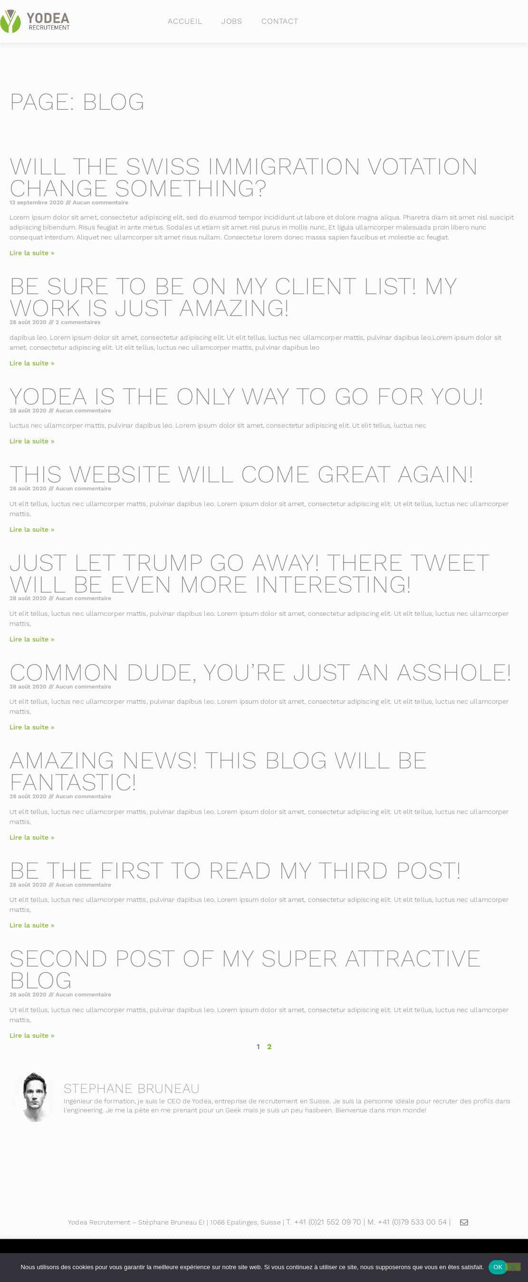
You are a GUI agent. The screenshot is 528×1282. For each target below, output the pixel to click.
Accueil (185, 21)
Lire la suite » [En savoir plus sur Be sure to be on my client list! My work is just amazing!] (32, 363)
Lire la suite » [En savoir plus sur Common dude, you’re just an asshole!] (32, 727)
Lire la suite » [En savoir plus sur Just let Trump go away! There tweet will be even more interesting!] (32, 639)
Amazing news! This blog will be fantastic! (218, 771)
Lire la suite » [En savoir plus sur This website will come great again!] (32, 529)
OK (497, 1267)
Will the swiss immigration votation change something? (244, 177)
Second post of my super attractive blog (245, 969)
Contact (279, 21)
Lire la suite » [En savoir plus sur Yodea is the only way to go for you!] (32, 441)
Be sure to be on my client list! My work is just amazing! (233, 297)
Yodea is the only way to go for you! (246, 396)
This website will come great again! (242, 474)
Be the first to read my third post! (235, 870)
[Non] (513, 1267)
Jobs (232, 21)
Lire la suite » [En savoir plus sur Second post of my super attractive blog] (32, 1035)
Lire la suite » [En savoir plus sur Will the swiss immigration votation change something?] (32, 253)
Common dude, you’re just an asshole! (260, 672)
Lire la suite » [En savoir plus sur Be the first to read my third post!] (32, 925)
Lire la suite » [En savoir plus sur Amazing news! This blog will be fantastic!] (32, 837)
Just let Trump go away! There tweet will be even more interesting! (250, 573)
